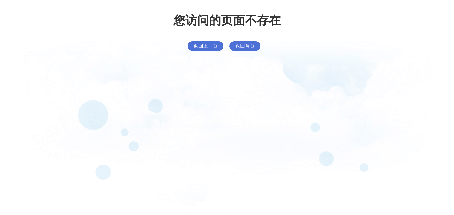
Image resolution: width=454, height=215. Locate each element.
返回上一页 (205, 46)
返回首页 (244, 46)
